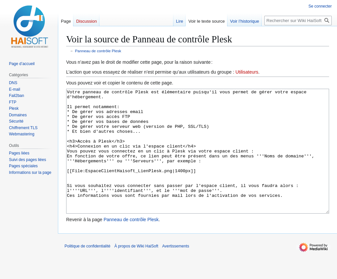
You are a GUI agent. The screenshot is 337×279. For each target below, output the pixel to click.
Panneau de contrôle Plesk (98, 51)
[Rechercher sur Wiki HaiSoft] (298, 20)
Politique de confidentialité (87, 270)
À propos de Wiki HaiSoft (136, 270)
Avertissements (175, 270)
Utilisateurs (246, 72)
